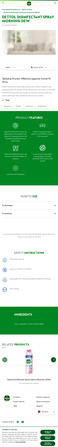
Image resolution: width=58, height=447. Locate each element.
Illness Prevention (43, 402)
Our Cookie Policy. (20, 442)
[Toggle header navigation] (55, 2)
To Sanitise (29, 213)
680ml (8, 67)
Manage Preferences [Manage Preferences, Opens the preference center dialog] (48, 443)
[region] (29, 437)
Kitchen (18, 106)
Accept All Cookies (47, 432)
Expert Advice (18, 402)
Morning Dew (38, 67)
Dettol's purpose (43, 397)
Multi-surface (27, 9)
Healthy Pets (41, 106)
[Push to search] (3, 3)
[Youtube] (22, 422)
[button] (46, 411)
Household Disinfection (11, 9)
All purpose (7, 106)
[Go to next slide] (53, 359)
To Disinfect (29, 205)
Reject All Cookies (48, 437)
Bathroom (29, 106)
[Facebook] (18, 422)
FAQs (15, 406)
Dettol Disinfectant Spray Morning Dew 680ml (22, 12)
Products (16, 397)
